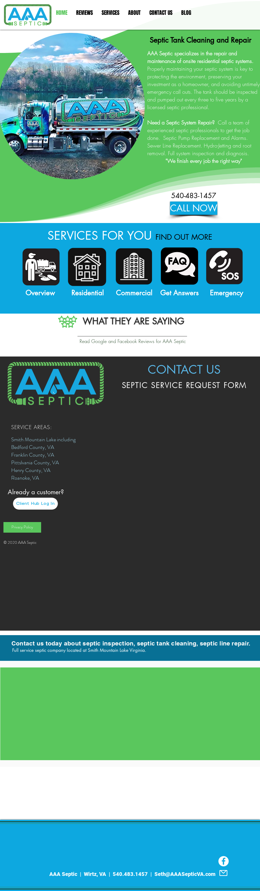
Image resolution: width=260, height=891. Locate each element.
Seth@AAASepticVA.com (184, 874)
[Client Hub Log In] (35, 504)
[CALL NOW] (193, 208)
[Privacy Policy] (22, 527)
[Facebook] (223, 861)
